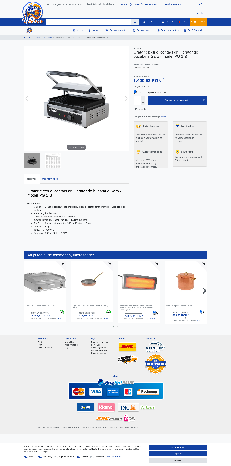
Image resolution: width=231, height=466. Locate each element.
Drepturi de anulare (99, 342)
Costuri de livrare (45, 347)
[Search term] (88, 22)
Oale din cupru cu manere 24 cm (179, 306)
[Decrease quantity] (143, 102)
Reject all (178, 453)
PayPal (84, 456)
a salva (177, 460)
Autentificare (70, 342)
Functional (99, 456)
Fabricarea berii (169, 30)
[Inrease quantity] (143, 98)
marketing (47, 456)
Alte (79, 30)
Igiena (95, 30)
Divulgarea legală (99, 350)
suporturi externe (66, 456)
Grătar (37, 37)
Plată (40, 342)
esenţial (32, 456)
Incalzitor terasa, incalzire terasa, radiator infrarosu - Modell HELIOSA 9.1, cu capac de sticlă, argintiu (137, 308)
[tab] (32, 178)
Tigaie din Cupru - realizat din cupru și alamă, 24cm (90, 307)
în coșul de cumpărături (185, 100)
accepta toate (177, 447)
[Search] (135, 22)
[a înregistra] (168, 22)
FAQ (40, 345)
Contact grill (47, 37)
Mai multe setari (114, 456)
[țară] (179, 22)
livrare (163, 117)
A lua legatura (173, 4)
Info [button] (201, 4)
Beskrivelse (32, 179)
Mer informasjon (50, 179)
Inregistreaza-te (71, 345)
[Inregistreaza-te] (151, 22)
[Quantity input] (137, 100)
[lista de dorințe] (186, 22)
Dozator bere (143, 30)
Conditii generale (98, 353)
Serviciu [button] (199, 13)
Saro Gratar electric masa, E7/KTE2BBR (41, 306)
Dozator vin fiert (118, 30)
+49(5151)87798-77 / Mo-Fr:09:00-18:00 (139, 4)
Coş (66, 347)
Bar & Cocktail (195, 30)
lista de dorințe (142, 109)
